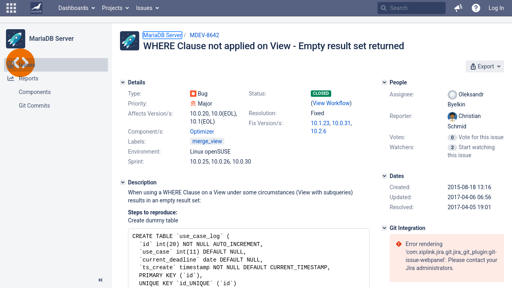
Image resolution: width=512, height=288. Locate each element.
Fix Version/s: (266, 123)
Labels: (137, 141)
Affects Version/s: (150, 113)
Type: (134, 93)
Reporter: (401, 116)
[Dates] (384, 176)
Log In (496, 8)
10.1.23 (320, 123)
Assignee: (402, 94)
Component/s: (146, 131)
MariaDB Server (51, 38)
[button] (11, 8)
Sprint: (136, 161)
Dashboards (73, 8)
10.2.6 (318, 131)
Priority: (137, 103)
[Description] (123, 182)
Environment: (144, 151)
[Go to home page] (36, 8)
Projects (112, 8)
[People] (384, 82)
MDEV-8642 (204, 35)
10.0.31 (341, 123)
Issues (144, 8)
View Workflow (331, 103)
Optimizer (202, 131)
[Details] (123, 82)
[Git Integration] (384, 228)
